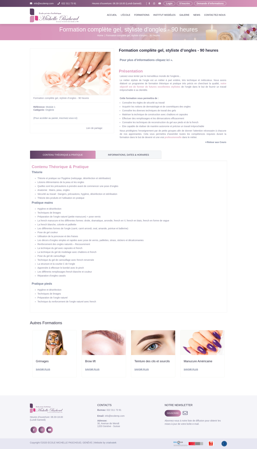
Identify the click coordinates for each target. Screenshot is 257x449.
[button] (107, 54)
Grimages (42, 361)
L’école (125, 15)
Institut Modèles (164, 15)
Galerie (184, 15)
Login (169, 3)
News (196, 15)
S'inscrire (184, 3)
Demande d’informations (210, 3)
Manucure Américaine (198, 361)
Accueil (112, 15)
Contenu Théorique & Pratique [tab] (63, 154)
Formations (141, 15)
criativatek (111, 442)
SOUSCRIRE (173, 413)
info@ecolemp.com (42, 3)
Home (100, 35)
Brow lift (90, 361)
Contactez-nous (214, 15)
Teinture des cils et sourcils (152, 361)
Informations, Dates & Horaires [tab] (128, 154)
